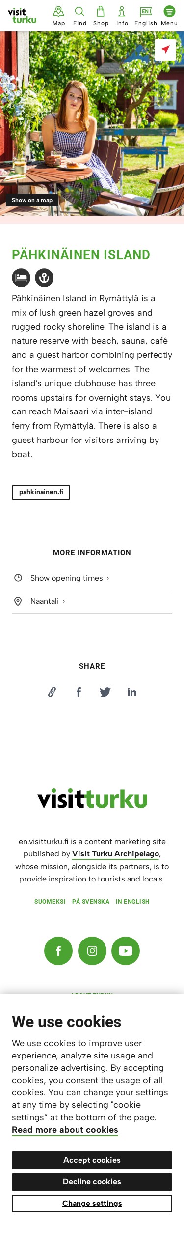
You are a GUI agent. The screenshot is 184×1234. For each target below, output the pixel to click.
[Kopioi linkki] (52, 692)
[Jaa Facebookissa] (78, 692)
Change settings (92, 1203)
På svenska (90, 901)
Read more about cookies (65, 1129)
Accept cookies (92, 1160)
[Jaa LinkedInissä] (132, 692)
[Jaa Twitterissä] (105, 692)
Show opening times (66, 578)
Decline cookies (92, 1181)
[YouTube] (125, 951)
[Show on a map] (165, 50)
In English (133, 901)
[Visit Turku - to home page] (22, 15)
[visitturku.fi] (92, 805)
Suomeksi (50, 901)
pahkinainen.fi (41, 492)
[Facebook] (58, 951)
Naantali (44, 601)
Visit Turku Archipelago (115, 853)
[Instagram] (92, 951)
